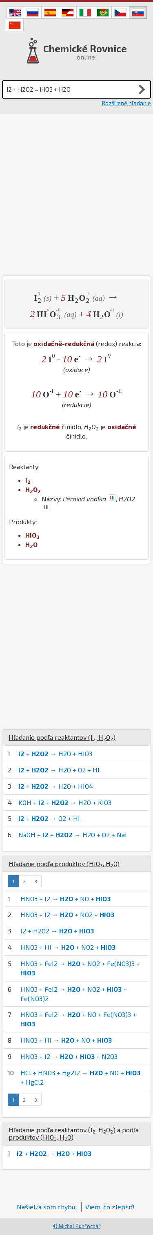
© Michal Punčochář (76, 1226)
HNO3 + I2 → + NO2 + (67, 914)
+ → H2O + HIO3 (55, 753)
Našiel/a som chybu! (47, 1207)
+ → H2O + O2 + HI (59, 770)
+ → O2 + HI (49, 818)
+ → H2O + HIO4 (55, 786)
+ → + (54, 1153)
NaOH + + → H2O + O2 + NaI (72, 834)
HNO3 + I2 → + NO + (65, 898)
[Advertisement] (76, 194)
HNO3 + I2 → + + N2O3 (69, 1056)
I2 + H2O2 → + (57, 931)
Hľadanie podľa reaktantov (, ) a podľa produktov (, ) (74, 1133)
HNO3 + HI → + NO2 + (67, 947)
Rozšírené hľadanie (126, 102)
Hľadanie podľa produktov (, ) (64, 863)
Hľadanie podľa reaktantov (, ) (62, 737)
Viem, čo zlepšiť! (110, 1207)
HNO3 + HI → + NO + (66, 1040)
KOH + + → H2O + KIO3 (64, 802)
